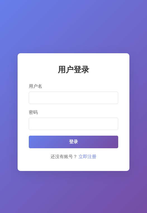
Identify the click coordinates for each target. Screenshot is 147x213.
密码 (33, 112)
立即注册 (87, 156)
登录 (73, 141)
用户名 (35, 86)
